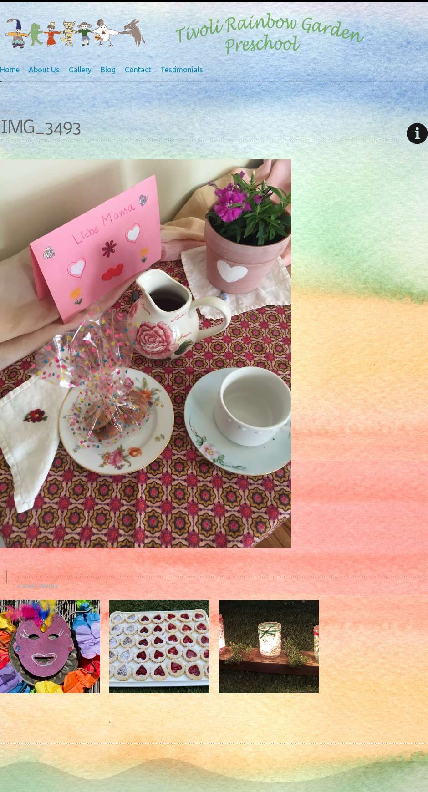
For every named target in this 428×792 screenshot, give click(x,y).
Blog (108, 70)
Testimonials (181, 70)
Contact (138, 70)
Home (10, 70)
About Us (44, 70)
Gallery (80, 70)
